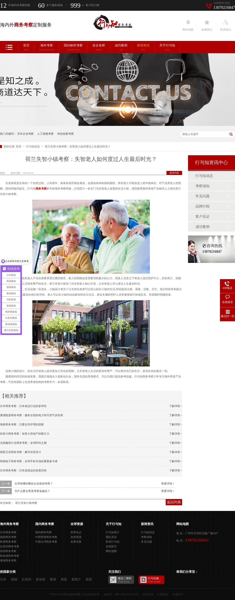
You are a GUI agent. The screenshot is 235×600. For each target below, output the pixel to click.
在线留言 (111, 546)
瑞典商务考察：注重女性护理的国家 (22, 424)
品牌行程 (202, 206)
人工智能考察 (45, 133)
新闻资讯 (143, 48)
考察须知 (202, 186)
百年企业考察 (25, 133)
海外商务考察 (9, 524)
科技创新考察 (65, 133)
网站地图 (111, 551)
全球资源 (76, 524)
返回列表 (174, 172)
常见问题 (202, 196)
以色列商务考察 (9, 546)
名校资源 (75, 537)
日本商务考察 (8, 532)
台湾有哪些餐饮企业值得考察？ (33, 483)
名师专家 (75, 541)
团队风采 (111, 537)
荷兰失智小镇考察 (26, 503)
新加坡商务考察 (9, 555)
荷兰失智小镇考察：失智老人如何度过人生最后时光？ (78, 146)
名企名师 (98, 48)
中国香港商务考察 (46, 537)
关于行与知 (167, 48)
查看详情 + (167, 483)
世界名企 (75, 532)
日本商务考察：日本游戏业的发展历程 (23, 470)
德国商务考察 (8, 537)
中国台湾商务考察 (46, 541)
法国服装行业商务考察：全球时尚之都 (23, 442)
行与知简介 (112, 532)
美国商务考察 (8, 551)
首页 (26, 48)
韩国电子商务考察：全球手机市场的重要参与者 (29, 461)
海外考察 (46, 48)
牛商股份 (162, 594)
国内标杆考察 (73, 48)
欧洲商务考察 (8, 541)
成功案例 (121, 48)
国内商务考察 (44, 524)
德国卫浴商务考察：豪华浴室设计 (20, 452)
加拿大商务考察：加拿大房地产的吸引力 (24, 433)
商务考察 (41, 188)
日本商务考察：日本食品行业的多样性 (23, 406)
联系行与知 (112, 541)
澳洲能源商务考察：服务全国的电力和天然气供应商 (31, 415)
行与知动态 (33, 146)
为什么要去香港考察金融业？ (32, 491)
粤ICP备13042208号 (127, 594)
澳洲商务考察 (8, 560)
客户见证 (202, 216)
